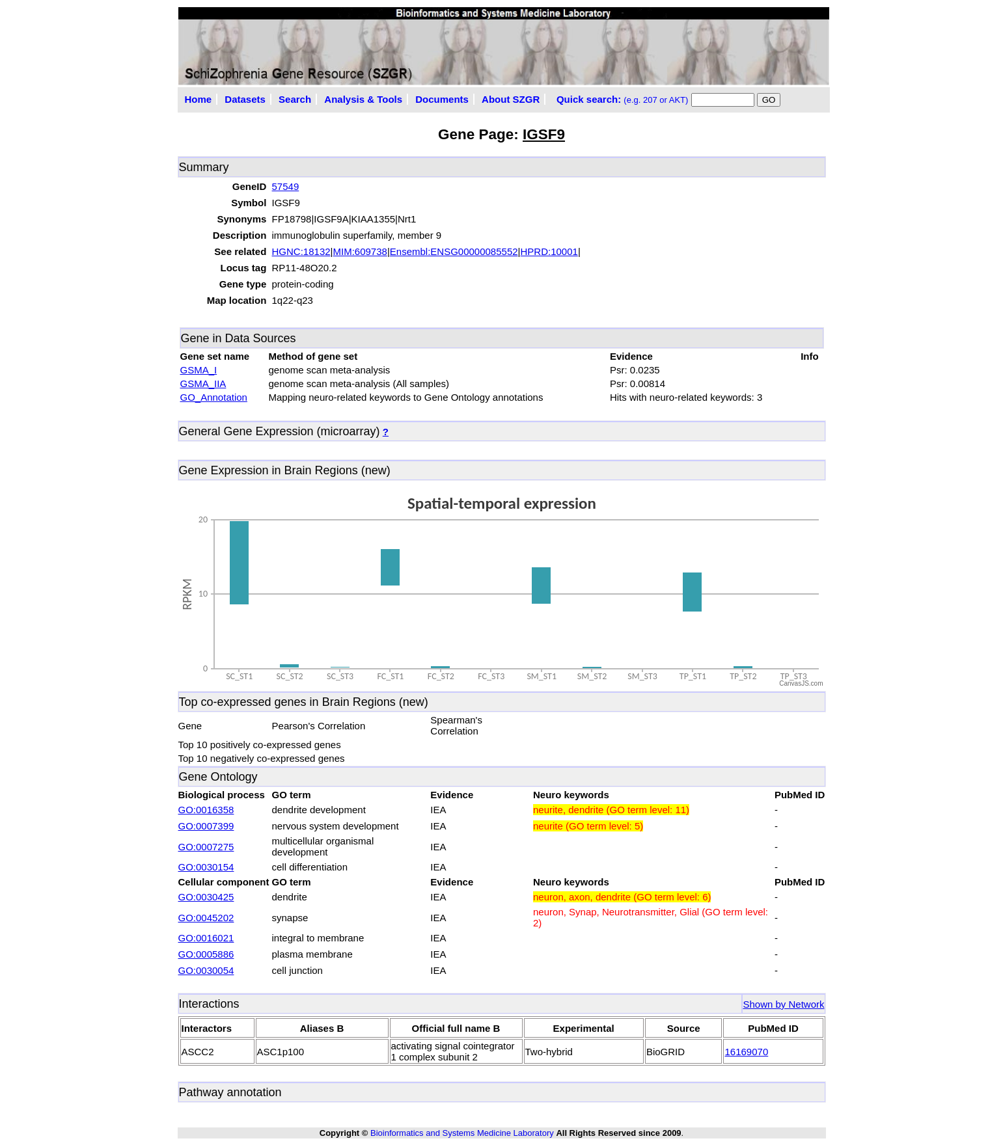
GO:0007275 (206, 846)
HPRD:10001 (549, 251)
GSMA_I (198, 369)
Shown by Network (783, 1004)
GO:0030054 (206, 970)
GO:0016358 (206, 809)
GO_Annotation (213, 397)
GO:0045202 (206, 917)
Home (198, 99)
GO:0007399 (206, 825)
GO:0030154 (206, 866)
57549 (285, 186)
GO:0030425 (206, 896)
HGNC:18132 (301, 251)
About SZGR (511, 99)
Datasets (245, 99)
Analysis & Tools (363, 99)
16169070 (746, 1051)
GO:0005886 (206, 954)
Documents (442, 99)
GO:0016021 (206, 937)
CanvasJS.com (801, 683)
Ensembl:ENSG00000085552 (454, 251)
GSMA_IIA (203, 383)
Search (295, 99)
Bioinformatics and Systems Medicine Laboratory (462, 1133)
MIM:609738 (360, 251)
